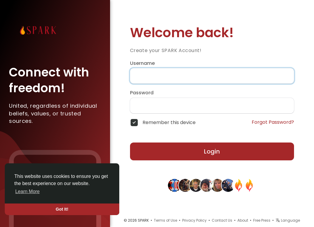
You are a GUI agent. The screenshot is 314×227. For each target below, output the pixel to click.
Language (288, 220)
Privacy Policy (194, 220)
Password (142, 93)
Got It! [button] (62, 209)
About (242, 220)
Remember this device (169, 122)
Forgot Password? (273, 122)
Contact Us (222, 220)
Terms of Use (165, 220)
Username (142, 63)
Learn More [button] (27, 191)
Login (212, 151)
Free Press (261, 220)
